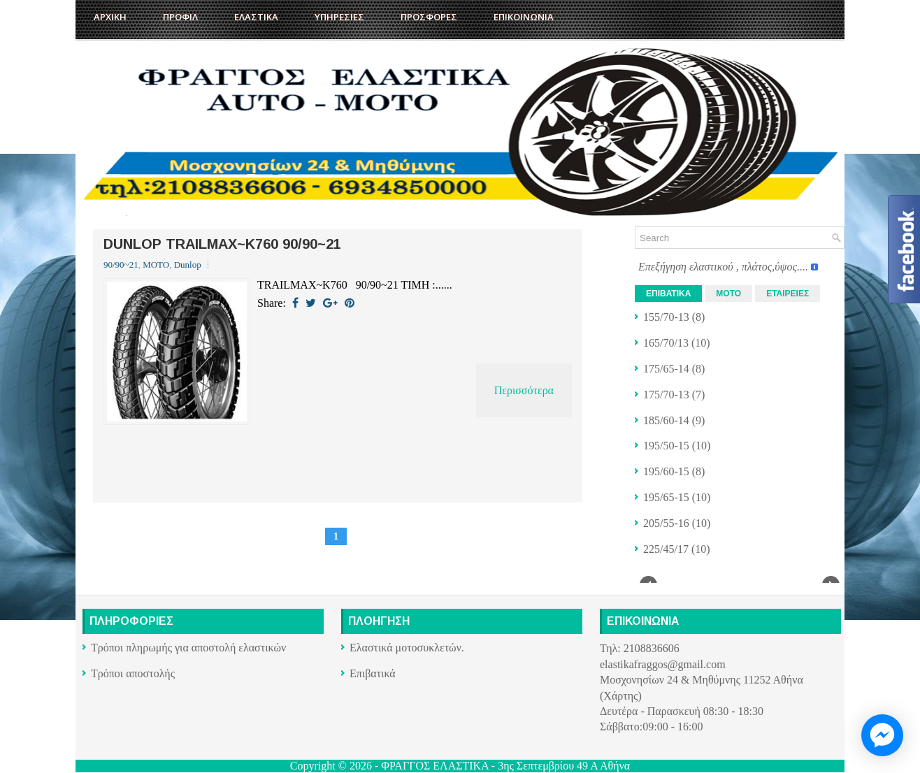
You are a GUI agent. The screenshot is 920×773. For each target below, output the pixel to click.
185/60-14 (666, 420)
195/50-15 (666, 445)
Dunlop (187, 264)
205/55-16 (666, 523)
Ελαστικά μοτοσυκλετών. (407, 647)
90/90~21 (120, 264)
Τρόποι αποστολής (133, 673)
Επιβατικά (373, 673)
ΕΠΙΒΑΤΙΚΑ (668, 293)
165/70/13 (666, 343)
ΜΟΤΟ (156, 264)
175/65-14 (666, 369)
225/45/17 (666, 549)
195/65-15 (666, 497)
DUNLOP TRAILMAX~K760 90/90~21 (222, 244)
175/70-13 (666, 394)
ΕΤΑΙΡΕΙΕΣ (787, 293)
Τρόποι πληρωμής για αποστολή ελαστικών (188, 647)
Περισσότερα (524, 390)
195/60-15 (666, 471)
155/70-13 (666, 317)
